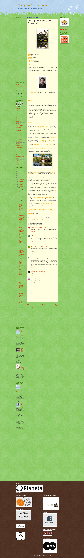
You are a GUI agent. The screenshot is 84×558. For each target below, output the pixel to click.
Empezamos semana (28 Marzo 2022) (21, 214)
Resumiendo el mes (20, 156)
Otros (43, 219)
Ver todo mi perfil (19, 86)
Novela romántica (19, 147)
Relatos (17, 154)
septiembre (21, 186)
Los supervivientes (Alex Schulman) (21, 246)
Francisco (33, 257)
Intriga (17, 123)
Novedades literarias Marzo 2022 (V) (21, 235)
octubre (20, 184)
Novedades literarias (20, 134)
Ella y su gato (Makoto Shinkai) (21, 209)
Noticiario (18, 132)
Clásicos (17, 114)
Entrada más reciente (32, 305)
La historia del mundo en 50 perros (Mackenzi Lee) (21, 204)
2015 (19, 322)
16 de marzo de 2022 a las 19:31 (40, 278)
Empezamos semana (20, 115)
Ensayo (17, 117)
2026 (19, 169)
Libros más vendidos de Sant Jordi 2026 (20, 419)
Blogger (49, 555)
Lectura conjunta (19, 125)
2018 (19, 315)
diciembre (21, 179)
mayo (20, 196)
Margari (32, 246)
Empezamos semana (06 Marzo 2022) (21, 278)
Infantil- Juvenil (19, 121)
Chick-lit (17, 110)
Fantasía (17, 119)
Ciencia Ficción (19, 112)
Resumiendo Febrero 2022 (20, 282)
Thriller (17, 164)
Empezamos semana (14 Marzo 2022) (21, 251)
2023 (19, 175)
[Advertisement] (19, 46)
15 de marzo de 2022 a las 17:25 (46, 235)
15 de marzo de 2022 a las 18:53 (41, 246)
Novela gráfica (19, 139)
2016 (19, 320)
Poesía (17, 151)
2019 (19, 313)
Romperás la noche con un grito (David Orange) (21, 300)
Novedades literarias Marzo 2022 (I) (21, 287)
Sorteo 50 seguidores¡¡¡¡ (22, 405)
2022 (19, 177)
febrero (20, 304)
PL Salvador (33, 227)
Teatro (17, 160)
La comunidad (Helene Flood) (21, 226)
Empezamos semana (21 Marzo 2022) (21, 230)
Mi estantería (18, 127)
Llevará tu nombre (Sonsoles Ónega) (22, 367)
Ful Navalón (19, 84)
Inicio (43, 305)
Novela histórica (19, 141)
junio (20, 193)
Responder (33, 231)
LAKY (32, 278)
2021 (19, 309)
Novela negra (18, 143)
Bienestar (18, 108)
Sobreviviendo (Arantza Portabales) (21, 218)
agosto (20, 189)
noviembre (21, 181)
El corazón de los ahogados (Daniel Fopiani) (21, 256)
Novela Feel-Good (19, 135)
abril (20, 198)
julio (20, 191)
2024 (19, 173)
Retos (17, 158)
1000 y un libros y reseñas (34, 5)
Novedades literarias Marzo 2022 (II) (21, 267)
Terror (17, 162)
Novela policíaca (19, 145)
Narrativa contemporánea (37, 219)
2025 (19, 171)
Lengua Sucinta (34, 241)
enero (20, 307)
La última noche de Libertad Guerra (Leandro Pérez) (20, 293)
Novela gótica (18, 137)
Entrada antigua (54, 305)
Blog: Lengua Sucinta (35, 235)
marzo (20, 200)
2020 (19, 311)
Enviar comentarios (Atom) (37, 307)
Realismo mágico (19, 152)
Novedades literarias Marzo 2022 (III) (21, 262)
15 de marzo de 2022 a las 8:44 (42, 227)
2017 (19, 317)
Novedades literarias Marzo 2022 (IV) (21, 241)
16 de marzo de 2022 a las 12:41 (41, 257)
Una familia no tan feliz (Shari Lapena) (21, 273)
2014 (19, 324)
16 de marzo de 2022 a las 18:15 (41, 271)
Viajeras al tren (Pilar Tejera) (21, 222)
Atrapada (33, 271)
